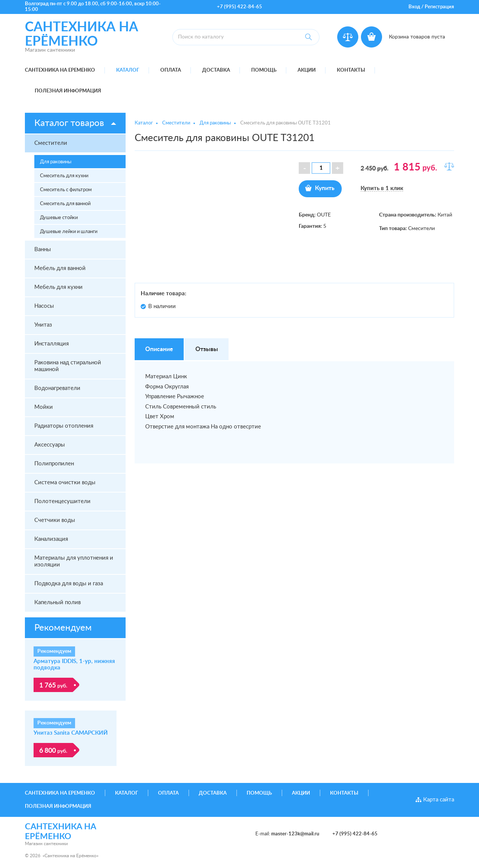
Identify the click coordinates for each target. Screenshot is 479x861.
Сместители (50, 143)
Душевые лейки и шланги (68, 231)
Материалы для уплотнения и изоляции (73, 561)
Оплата (170, 70)
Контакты (351, 70)
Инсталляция (51, 344)
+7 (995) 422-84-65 (239, 7)
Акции (307, 70)
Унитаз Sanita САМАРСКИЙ (71, 733)
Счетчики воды (54, 520)
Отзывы (206, 349)
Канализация (51, 539)
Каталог (127, 70)
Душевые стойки (59, 217)
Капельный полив (57, 602)
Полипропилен (54, 464)
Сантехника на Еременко (60, 70)
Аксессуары (49, 445)
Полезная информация (68, 91)
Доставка (216, 70)
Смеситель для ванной (65, 203)
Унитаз (43, 325)
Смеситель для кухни (64, 175)
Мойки (43, 407)
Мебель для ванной (60, 268)
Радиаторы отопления (63, 426)
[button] (337, 168)
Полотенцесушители (62, 501)
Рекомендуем (63, 627)
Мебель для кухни (58, 287)
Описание (159, 349)
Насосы (44, 306)
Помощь (263, 70)
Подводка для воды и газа (68, 583)
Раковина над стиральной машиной (67, 366)
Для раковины (55, 162)
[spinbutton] (321, 168)
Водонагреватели (57, 388)
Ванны (42, 249)
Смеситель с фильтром (66, 189)
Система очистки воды (64, 482)
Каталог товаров (69, 123)
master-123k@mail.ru (295, 834)
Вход (414, 7)
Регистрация (439, 7)
